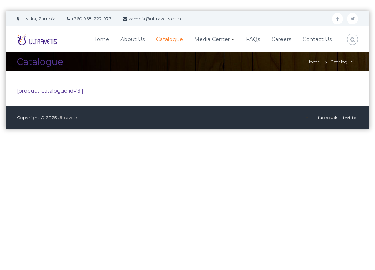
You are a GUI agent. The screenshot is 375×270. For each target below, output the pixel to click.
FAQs (253, 39)
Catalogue (169, 39)
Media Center (212, 39)
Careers (281, 39)
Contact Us (317, 39)
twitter (350, 117)
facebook (328, 117)
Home (100, 39)
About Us (132, 39)
